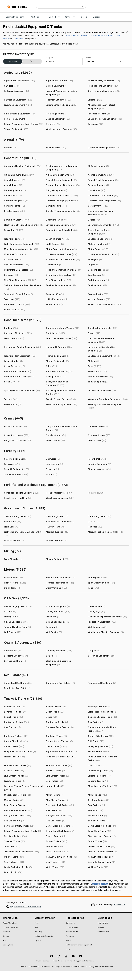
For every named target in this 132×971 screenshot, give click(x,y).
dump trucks (18, 38)
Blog (4, 940)
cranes (94, 35)
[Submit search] (82, 6)
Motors (68, 940)
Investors (6, 932)
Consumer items (72, 927)
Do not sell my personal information (81, 961)
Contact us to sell (103, 932)
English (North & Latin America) (25, 906)
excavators (85, 35)
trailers (76, 35)
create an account (100, 884)
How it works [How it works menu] (53, 17)
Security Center (8, 945)
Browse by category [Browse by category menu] (16, 17)
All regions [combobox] (51, 61)
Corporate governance (11, 927)
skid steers (111, 35)
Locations (97, 17)
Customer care (102, 923)
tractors (101, 35)
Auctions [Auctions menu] (36, 17)
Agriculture (70, 936)
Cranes (68, 949)
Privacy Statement (42, 961)
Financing (84, 17)
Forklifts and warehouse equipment (79, 945)
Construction (70, 923)
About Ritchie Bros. (10, 923)
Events (88, 58)
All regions (49, 58)
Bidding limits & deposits (44, 936)
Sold (32, 61)
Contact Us (119, 904)
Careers (6, 936)
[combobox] (100, 61)
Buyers (37, 923)
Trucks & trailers (72, 932)
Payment (38, 940)
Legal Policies (58, 961)
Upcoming (12, 61)
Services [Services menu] (70, 17)
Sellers (37, 927)
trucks (69, 35)
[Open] (120, 61)
